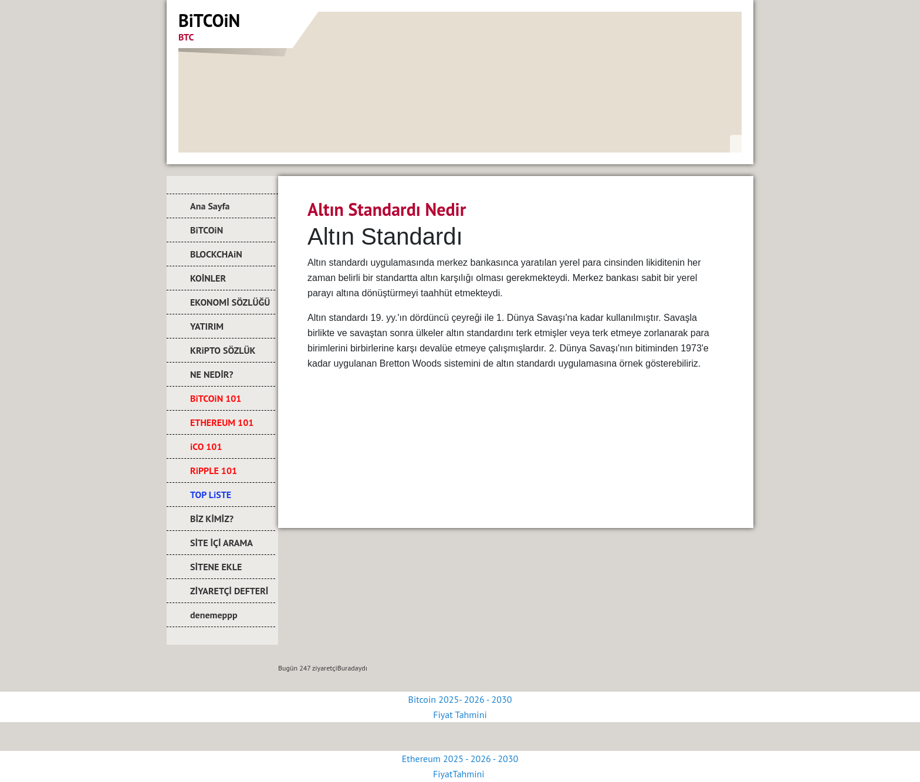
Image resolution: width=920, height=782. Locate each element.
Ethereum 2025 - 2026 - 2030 (460, 758)
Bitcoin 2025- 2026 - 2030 (460, 699)
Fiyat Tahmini (459, 714)
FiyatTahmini (460, 774)
